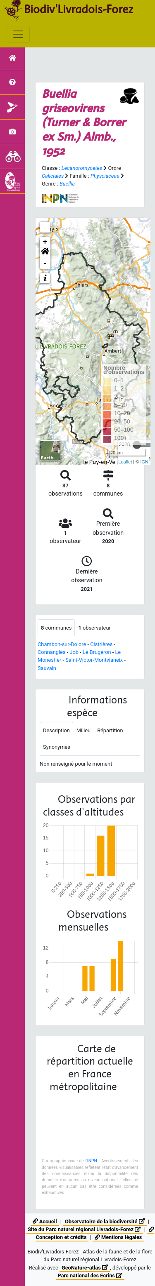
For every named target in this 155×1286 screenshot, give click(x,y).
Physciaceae (105, 176)
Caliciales (53, 176)
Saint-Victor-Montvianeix (94, 660)
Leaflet (125, 461)
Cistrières (101, 644)
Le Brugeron (97, 652)
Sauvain (47, 668)
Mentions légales (118, 1237)
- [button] (45, 263)
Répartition (110, 730)
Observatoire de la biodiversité (105, 1221)
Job (74, 652)
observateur (94, 628)
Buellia (67, 184)
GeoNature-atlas (85, 1268)
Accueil (45, 1221)
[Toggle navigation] (18, 34)
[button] (45, 252)
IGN (144, 461)
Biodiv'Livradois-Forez (78, 9)
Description (56, 730)
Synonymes (56, 747)
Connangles (51, 652)
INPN (92, 1161)
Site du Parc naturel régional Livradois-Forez (84, 1229)
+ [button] (45, 242)
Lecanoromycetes (82, 168)
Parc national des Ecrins (90, 1275)
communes (56, 628)
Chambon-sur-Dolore (62, 644)
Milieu (83, 730)
